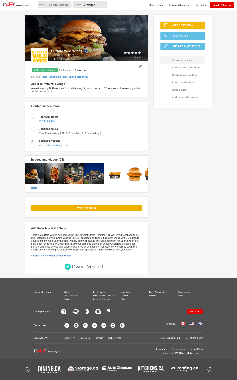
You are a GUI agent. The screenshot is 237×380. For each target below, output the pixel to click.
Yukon (180, 296)
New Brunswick (99, 292)
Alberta (67, 292)
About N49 (69, 338)
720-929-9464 (47, 121)
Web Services (114, 338)
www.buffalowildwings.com (53, 145)
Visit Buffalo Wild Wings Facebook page (51, 255)
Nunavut (124, 296)
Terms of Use (178, 349)
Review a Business (179, 5)
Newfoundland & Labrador (103, 296)
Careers (99, 338)
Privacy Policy (196, 349)
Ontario (124, 299)
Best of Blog (156, 5)
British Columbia (71, 296)
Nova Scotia (126, 292)
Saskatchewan (184, 292)
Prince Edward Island (158, 292)
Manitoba (68, 299)
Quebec (152, 296)
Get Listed (201, 5)
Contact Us (85, 338)
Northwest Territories (101, 299)
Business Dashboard (170, 338)
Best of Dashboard (194, 338)
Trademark (161, 349)
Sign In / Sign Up (222, 5)
